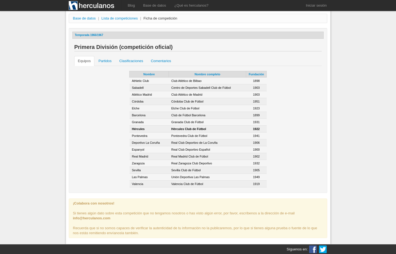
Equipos (84, 61)
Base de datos (154, 5)
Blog (131, 5)
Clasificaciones (131, 61)
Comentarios (161, 61)
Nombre (149, 74)
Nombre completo (208, 74)
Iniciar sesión (316, 5)
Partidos (105, 61)
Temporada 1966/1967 (89, 35)
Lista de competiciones (119, 18)
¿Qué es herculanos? (191, 5)
